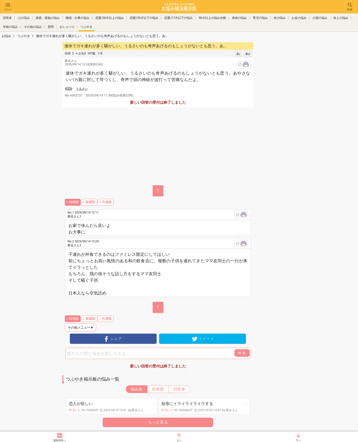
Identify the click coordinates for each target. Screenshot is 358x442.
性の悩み (280, 18)
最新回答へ (59, 440)
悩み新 (136, 389)
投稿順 (74, 202)
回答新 (158, 389)
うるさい (82, 88)
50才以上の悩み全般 (212, 18)
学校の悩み (10, 27)
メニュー (8, 6)
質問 (51, 27)
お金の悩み (299, 18)
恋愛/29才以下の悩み (144, 18)
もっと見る (158, 422)
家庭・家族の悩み (48, 18)
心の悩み (24, 18)
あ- (238, 53)
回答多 (7, 18)
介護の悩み (320, 18)
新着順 (90, 202)
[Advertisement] (288, 115)
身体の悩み (239, 18)
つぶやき (86, 27)
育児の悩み (260, 18)
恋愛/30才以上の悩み (109, 18)
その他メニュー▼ (80, 327)
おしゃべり (67, 27)
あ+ (247, 53)
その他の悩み (33, 27)
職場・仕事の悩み (78, 18)
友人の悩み (340, 18)
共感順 (107, 202)
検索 (350, 6)
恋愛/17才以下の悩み (178, 18)
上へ (179, 440)
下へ (298, 440)
